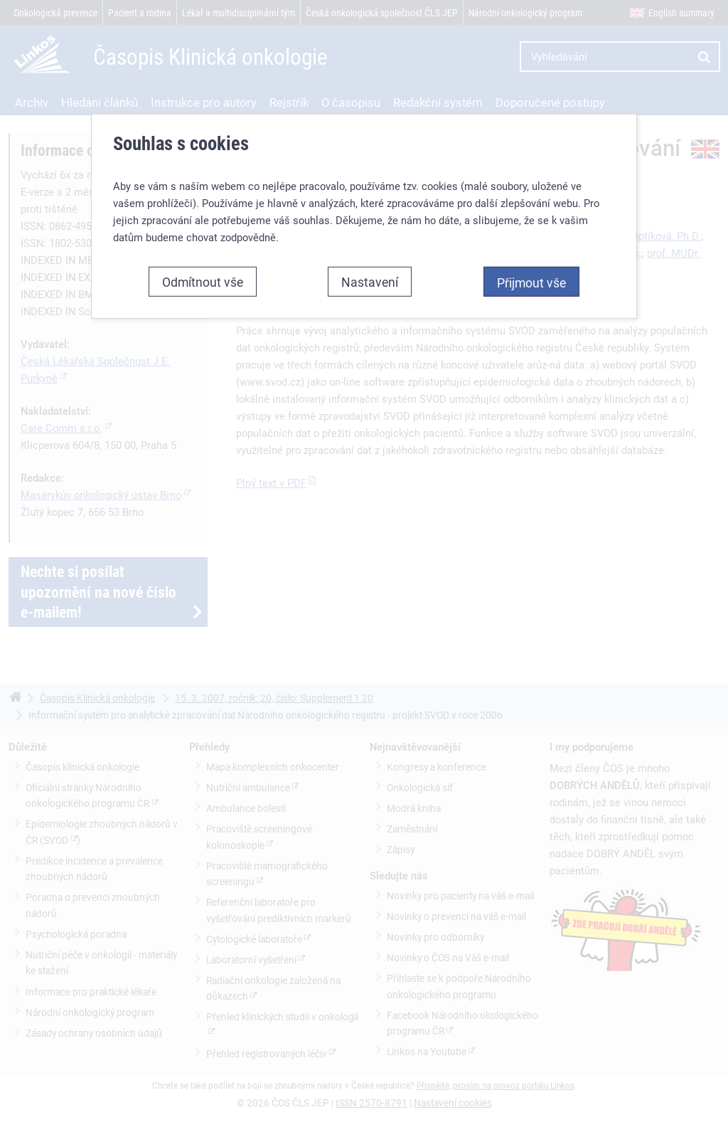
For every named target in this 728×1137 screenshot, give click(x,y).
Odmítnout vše (202, 281)
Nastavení (369, 281)
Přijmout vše (531, 282)
